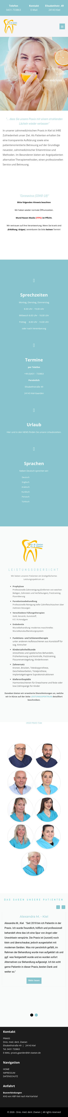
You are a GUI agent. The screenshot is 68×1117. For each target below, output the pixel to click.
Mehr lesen (34, 980)
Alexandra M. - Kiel (34, 916)
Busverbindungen (12, 1092)
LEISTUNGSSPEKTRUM (41, 696)
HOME (6, 1069)
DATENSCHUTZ (10, 1076)
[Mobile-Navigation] (62, 26)
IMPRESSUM (9, 1072)
